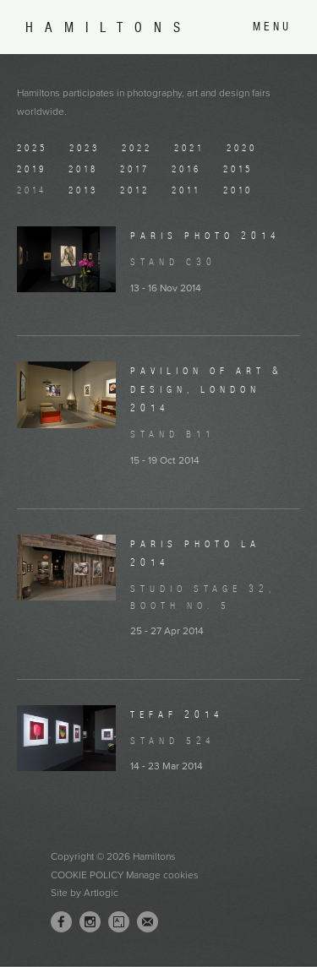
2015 (238, 169)
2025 (32, 148)
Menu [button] (272, 26)
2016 (186, 169)
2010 (238, 190)
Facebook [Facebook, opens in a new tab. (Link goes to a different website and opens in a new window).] (61, 922)
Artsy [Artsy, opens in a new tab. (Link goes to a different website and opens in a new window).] (118, 922)
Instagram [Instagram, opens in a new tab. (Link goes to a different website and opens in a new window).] (90, 922)
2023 (84, 148)
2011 (186, 190)
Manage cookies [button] (162, 875)
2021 (189, 148)
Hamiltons (108, 27)
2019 (31, 169)
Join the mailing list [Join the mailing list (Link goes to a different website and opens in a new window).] (147, 921)
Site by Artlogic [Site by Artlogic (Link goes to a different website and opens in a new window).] (84, 893)
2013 (83, 190)
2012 (135, 190)
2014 (31, 190)
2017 (135, 169)
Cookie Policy (87, 875)
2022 (137, 148)
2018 (83, 169)
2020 (242, 148)
